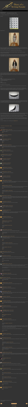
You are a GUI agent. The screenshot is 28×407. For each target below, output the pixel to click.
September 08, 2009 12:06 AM (7, 337)
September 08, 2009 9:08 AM (8, 347)
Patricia (3, 273)
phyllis (3, 314)
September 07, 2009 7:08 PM (7, 300)
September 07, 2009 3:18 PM (7, 255)
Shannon (3, 229)
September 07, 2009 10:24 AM (9, 205)
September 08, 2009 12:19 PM (7, 362)
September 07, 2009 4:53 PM (8, 282)
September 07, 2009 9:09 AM (8, 167)
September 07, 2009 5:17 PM (7, 291)
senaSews (3, 381)
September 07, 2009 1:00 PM (8, 242)
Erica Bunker (3, 205)
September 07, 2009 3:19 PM (8, 263)
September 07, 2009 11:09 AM (8, 225)
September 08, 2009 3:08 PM (7, 372)
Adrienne (3, 134)
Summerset (3, 282)
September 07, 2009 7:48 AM (8, 129)
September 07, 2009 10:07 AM (7, 201)
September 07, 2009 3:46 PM (7, 273)
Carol (2, 300)
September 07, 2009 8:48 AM (7, 158)
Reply (2, 132)
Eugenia (3, 251)
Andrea (3, 291)
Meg (2, 277)
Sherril (3, 195)
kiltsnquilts (3, 263)
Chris (2, 158)
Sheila (3, 362)
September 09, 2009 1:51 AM (8, 381)
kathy (3, 337)
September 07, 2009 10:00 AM (8, 190)
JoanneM (3, 167)
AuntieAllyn (3, 129)
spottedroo (3, 185)
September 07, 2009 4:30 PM (6, 277)
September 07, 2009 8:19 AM (8, 134)
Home (14, 403)
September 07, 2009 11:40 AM (8, 229)
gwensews (3, 154)
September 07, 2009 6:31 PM (6, 296)
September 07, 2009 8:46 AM (8, 154)
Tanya (3, 255)
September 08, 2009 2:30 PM (7, 368)
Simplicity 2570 (16, 120)
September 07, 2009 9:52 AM (8, 185)
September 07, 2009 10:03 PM (7, 333)
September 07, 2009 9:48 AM (8, 180)
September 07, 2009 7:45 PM (7, 314)
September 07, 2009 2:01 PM (7, 251)
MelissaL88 (3, 352)
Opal (2, 333)
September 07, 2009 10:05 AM (7, 195)
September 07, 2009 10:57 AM (7, 216)
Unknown (3, 180)
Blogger (15, 406)
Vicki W (3, 171)
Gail (2, 296)
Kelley (3, 201)
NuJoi (3, 216)
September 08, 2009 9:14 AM (8, 352)
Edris (2, 368)
